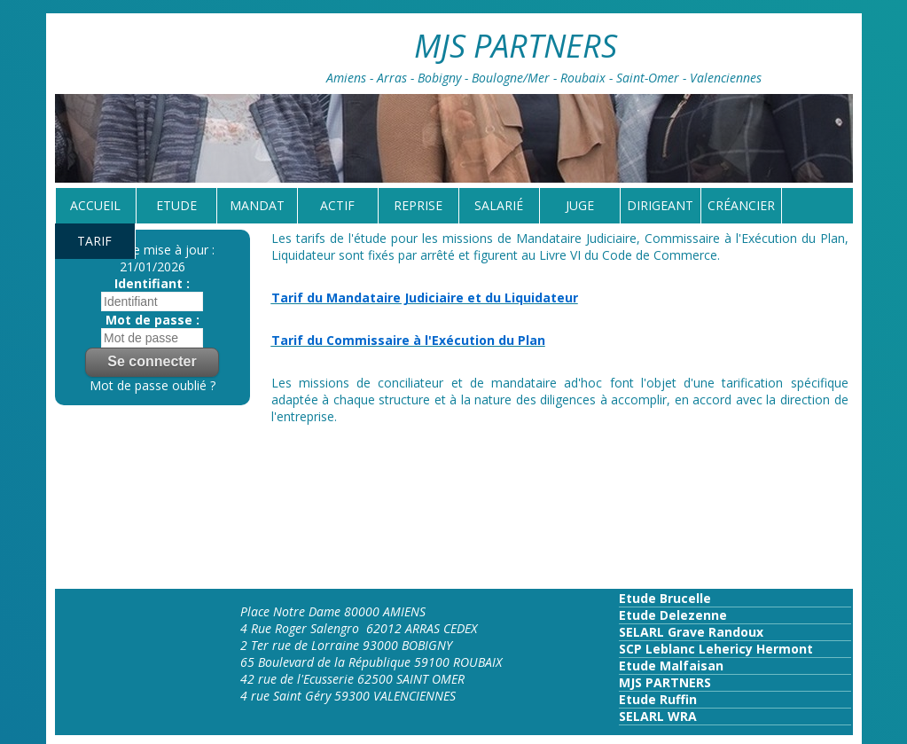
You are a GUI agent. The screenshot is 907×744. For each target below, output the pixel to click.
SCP (630, 648)
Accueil (95, 205)
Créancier (741, 205)
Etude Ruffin (658, 699)
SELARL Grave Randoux (691, 631)
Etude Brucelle (665, 598)
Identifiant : (152, 283)
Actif (337, 205)
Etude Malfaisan (671, 665)
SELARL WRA (658, 716)
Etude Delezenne (673, 615)
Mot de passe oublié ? (152, 385)
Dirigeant (660, 205)
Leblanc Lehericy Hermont (727, 648)
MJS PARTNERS (665, 682)
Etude (176, 205)
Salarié (498, 205)
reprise (418, 205)
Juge (580, 205)
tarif (94, 240)
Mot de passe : (152, 319)
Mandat (257, 205)
